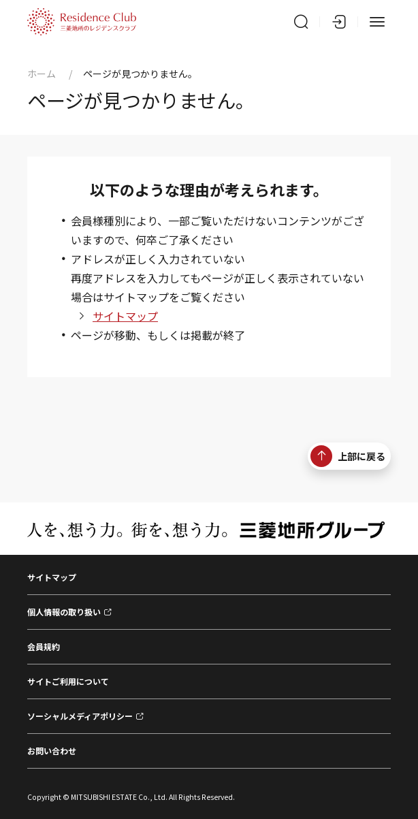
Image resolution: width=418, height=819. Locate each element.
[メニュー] (377, 21)
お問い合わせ (51, 750)
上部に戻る (347, 456)
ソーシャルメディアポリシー (80, 716)
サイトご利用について (68, 681)
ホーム (41, 73)
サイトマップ (125, 316)
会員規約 (43, 646)
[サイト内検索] (301, 21)
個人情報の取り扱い (64, 611)
